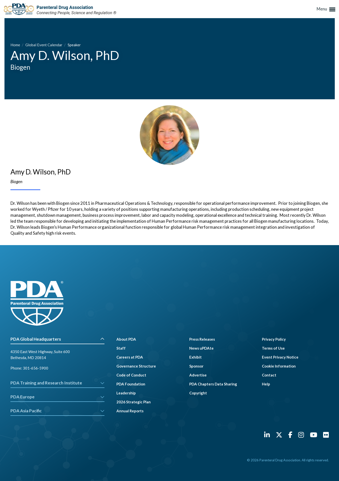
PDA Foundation (130, 384)
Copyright (198, 393)
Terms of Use (273, 348)
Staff (121, 348)
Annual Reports (130, 411)
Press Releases (202, 339)
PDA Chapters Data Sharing (213, 384)
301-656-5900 (35, 368)
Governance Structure (136, 366)
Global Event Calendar (44, 45)
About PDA (126, 339)
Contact (269, 375)
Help (266, 384)
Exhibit (195, 357)
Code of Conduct (131, 375)
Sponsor (196, 366)
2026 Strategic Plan (133, 402)
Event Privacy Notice (280, 357)
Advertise (198, 375)
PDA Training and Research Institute (57, 382)
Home (15, 45)
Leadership (126, 393)
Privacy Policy (274, 339)
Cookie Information (279, 366)
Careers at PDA (129, 357)
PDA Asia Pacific (57, 410)
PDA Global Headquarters (57, 339)
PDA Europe (57, 396)
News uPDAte (201, 348)
